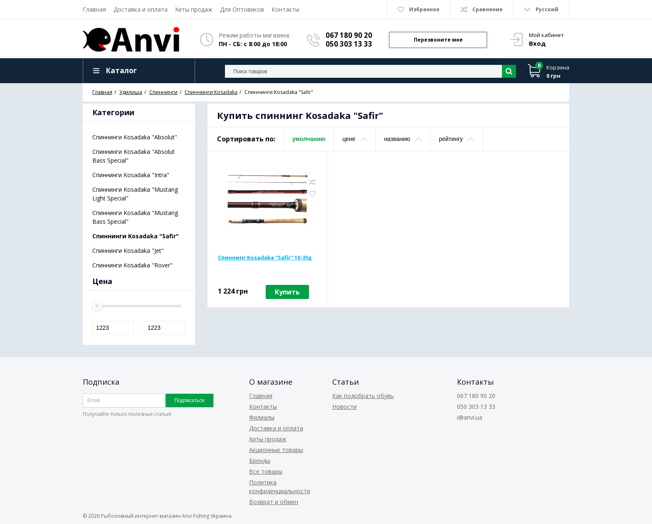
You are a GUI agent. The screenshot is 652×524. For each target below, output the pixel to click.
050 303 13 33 (349, 44)
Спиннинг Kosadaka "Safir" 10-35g (265, 257)
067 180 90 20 (349, 35)
